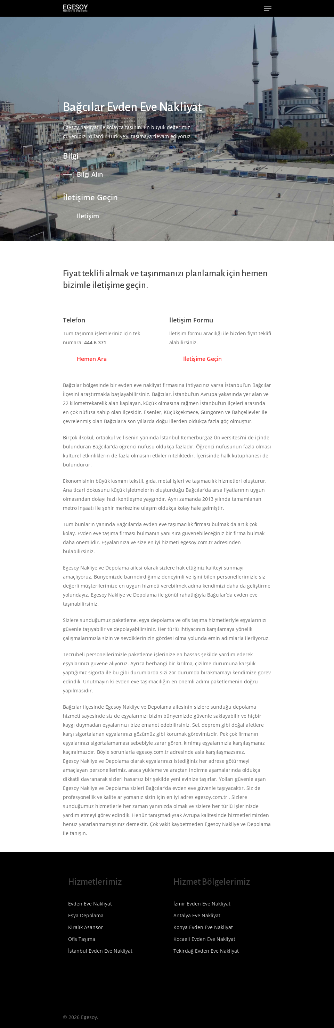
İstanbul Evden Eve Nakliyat (100, 950)
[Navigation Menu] (267, 8)
